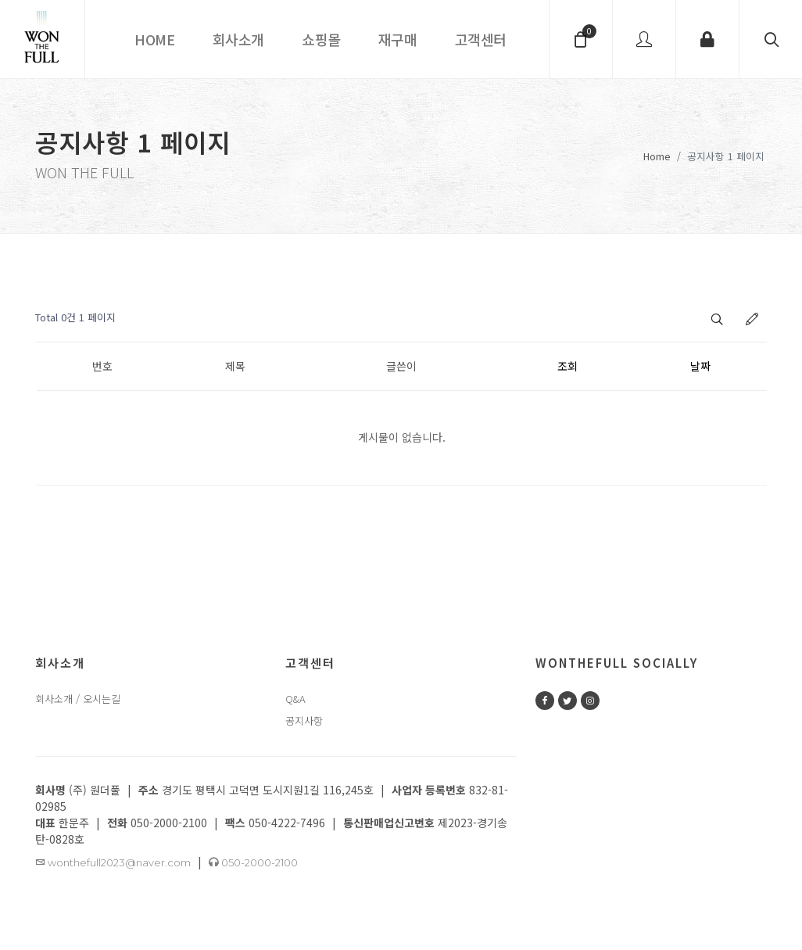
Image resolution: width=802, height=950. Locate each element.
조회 (567, 367)
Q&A (295, 699)
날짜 (700, 367)
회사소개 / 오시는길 (77, 699)
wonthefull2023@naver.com (113, 863)
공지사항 (304, 721)
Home (657, 156)
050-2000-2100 (253, 863)
